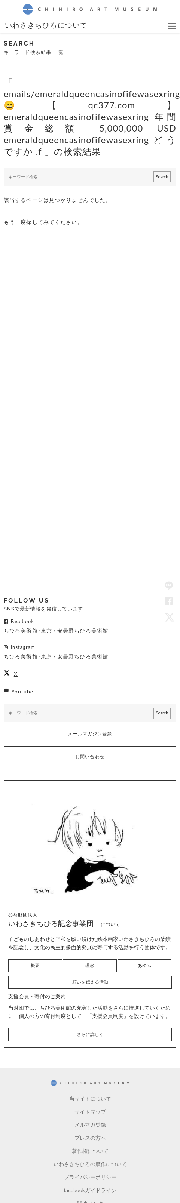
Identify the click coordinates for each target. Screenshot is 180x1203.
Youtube (23, 691)
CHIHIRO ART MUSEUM (90, 9)
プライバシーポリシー (90, 1177)
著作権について (90, 1151)
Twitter (169, 617)
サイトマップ (90, 1111)
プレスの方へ (90, 1138)
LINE (169, 586)
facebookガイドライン (90, 1190)
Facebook (169, 601)
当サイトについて (90, 1098)
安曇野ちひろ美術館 (82, 630)
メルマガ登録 (90, 1125)
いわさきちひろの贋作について (90, 1164)
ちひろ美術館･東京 (28, 630)
